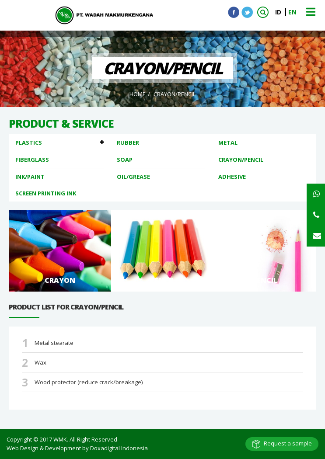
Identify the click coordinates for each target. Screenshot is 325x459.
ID (279, 12)
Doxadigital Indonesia (119, 448)
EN (292, 12)
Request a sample (288, 443)
